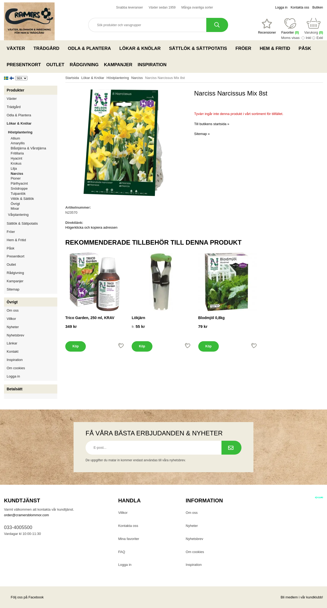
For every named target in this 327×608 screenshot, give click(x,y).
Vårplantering (32, 215)
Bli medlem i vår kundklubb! (302, 597)
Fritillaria (17, 153)
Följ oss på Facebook (24, 597)
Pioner (16, 178)
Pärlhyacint (19, 183)
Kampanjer (118, 64)
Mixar (15, 208)
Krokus (16, 163)
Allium (15, 138)
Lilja (14, 168)
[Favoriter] (267, 26)
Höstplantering (32, 132)
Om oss (13, 310)
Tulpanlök (18, 194)
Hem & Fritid (276, 48)
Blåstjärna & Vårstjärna (28, 148)
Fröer (244, 48)
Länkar (12, 343)
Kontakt (12, 351)
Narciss (17, 174)
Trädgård (48, 48)
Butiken (317, 7)
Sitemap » (202, 134)
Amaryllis (18, 143)
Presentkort (24, 64)
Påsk (306, 48)
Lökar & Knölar (141, 48)
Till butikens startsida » (211, 124)
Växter (17, 48)
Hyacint (16, 158)
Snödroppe (19, 188)
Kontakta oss (300, 7)
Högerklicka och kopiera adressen (91, 227)
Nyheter (13, 327)
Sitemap (13, 289)
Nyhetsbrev (15, 335)
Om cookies (16, 368)
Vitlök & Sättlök (22, 199)
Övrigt (15, 204)
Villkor (11, 319)
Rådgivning (84, 64)
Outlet (55, 64)
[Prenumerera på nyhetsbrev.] (231, 448)
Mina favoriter (128, 539)
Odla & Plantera (91, 48)
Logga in (281, 7)
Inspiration (152, 64)
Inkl (308, 38)
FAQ (121, 552)
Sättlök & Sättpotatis (199, 48)
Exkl (319, 38)
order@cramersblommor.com (26, 515)
